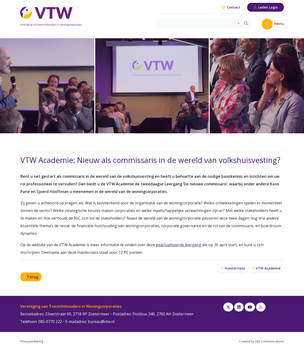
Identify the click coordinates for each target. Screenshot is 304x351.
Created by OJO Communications (261, 341)
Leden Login (265, 7)
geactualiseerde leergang (179, 244)
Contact (231, 7)
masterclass (233, 268)
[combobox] (198, 23)
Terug (31, 276)
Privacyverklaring (31, 341)
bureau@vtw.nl (101, 321)
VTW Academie (266, 268)
